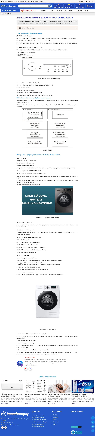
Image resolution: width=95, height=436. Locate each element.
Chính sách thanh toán (38, 417)
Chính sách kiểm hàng (38, 426)
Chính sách (78, 10)
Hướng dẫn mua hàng (38, 415)
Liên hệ (54, 424)
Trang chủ (4, 13)
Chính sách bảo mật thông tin (39, 421)
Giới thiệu (43, 10)
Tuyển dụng (59, 10)
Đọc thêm (4, 403)
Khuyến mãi (55, 421)
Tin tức (51, 10)
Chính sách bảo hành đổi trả (39, 419)
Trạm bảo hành (69, 10)
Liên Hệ (86, 10)
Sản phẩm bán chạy (28, 10)
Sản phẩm (55, 417)
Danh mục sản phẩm (10, 10)
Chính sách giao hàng (37, 424)
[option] (12, 392)
